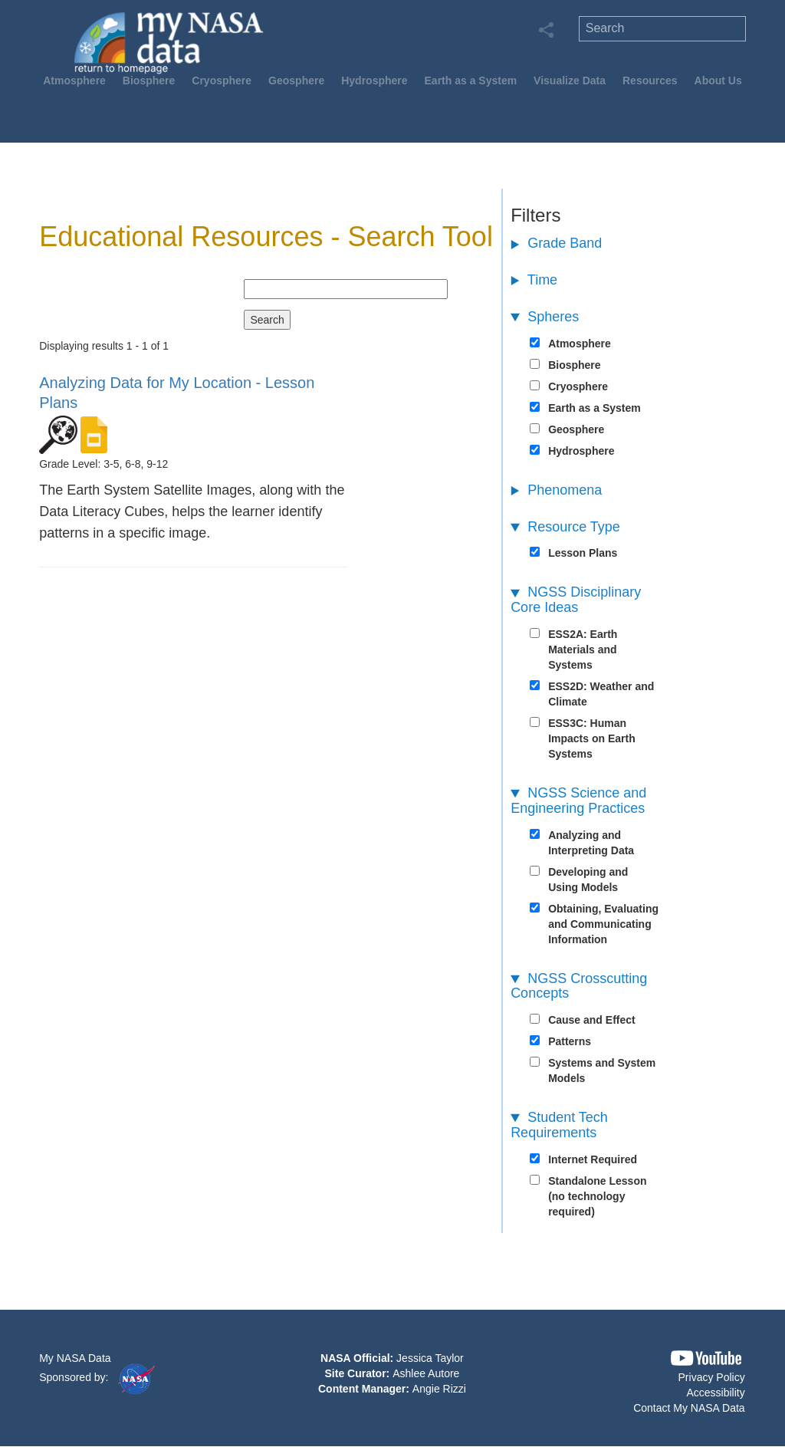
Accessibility (715, 1392)
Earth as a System (471, 80)
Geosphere (296, 80)
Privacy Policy (711, 1377)
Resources (650, 80)
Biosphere (149, 80)
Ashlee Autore (425, 1373)
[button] (706, 1358)
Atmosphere (74, 80)
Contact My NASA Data (689, 1408)
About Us (718, 80)
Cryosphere (221, 80)
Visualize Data (570, 80)
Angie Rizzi (439, 1389)
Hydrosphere (374, 80)
